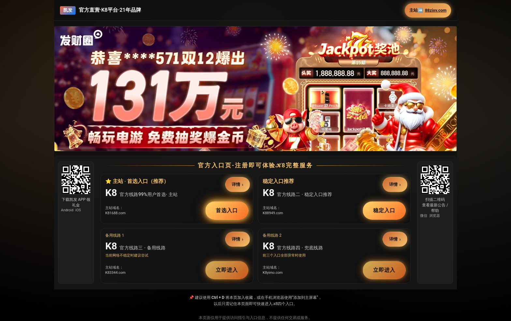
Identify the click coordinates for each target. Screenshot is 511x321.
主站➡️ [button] (427, 10)
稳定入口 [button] (384, 210)
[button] (255, 102)
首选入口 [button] (227, 210)
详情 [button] (236, 184)
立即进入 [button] (227, 270)
